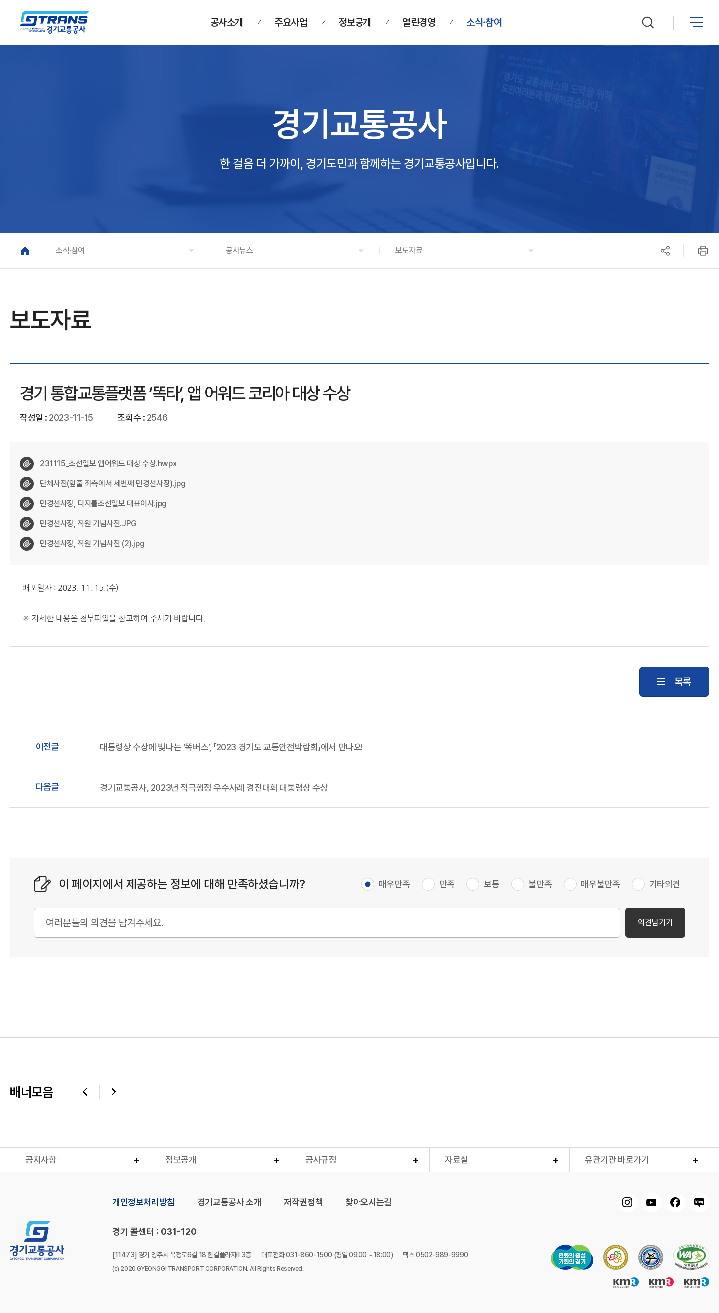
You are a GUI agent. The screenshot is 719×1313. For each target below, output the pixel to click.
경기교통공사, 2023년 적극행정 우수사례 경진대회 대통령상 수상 (214, 787)
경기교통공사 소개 (229, 1202)
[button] (125, 250)
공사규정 (320, 1159)
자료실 (456, 1159)
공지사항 (40, 1159)
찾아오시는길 (368, 1202)
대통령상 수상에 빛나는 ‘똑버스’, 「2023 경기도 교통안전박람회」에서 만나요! (231, 747)
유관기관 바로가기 (617, 1159)
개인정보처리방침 (143, 1202)
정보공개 (180, 1159)
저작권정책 (303, 1202)
